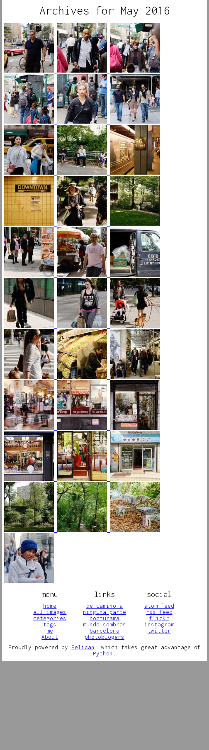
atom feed (159, 605)
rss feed (159, 612)
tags (49, 624)
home (49, 605)
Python (103, 653)
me (49, 630)
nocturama (104, 618)
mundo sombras (104, 624)
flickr (159, 618)
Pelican (83, 647)
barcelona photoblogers (104, 633)
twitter (159, 630)
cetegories (49, 618)
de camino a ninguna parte (104, 608)
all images (49, 612)
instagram (159, 624)
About (49, 636)
